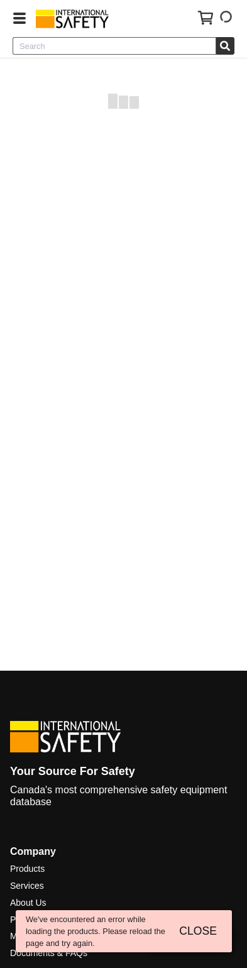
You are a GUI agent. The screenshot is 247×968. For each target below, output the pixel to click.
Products (27, 869)
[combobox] (114, 46)
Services (27, 886)
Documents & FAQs (48, 953)
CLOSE (198, 931)
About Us (28, 903)
